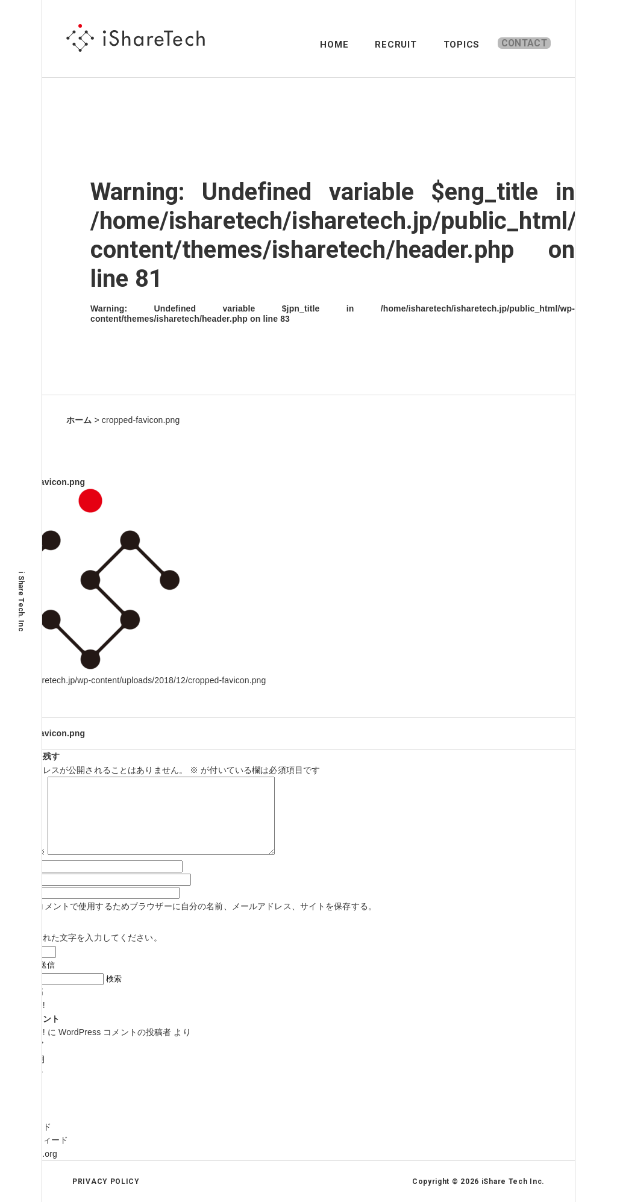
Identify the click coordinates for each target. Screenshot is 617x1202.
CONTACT (516, 44)
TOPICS (436, 44)
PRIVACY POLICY (106, 1181)
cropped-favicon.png (42, 733)
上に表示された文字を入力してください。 (81, 937)
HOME (309, 44)
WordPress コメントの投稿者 (114, 1032)
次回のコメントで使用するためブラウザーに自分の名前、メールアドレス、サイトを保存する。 (193, 906)
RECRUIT (371, 44)
